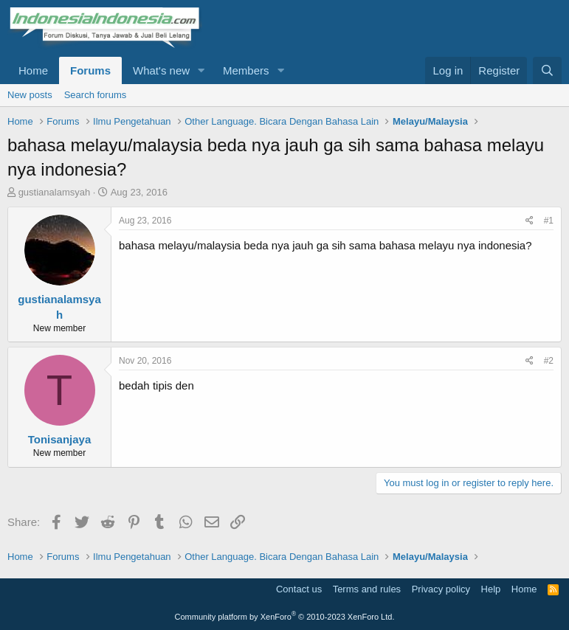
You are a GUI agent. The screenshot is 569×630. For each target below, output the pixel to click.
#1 (549, 220)
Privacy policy (441, 589)
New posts (29, 94)
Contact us (299, 589)
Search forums (95, 94)
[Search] (547, 70)
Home (33, 70)
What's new (161, 70)
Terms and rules (367, 589)
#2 (549, 361)
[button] (201, 70)
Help (491, 589)
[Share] (529, 220)
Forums (90, 70)
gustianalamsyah (54, 192)
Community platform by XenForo (285, 616)
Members (246, 70)
